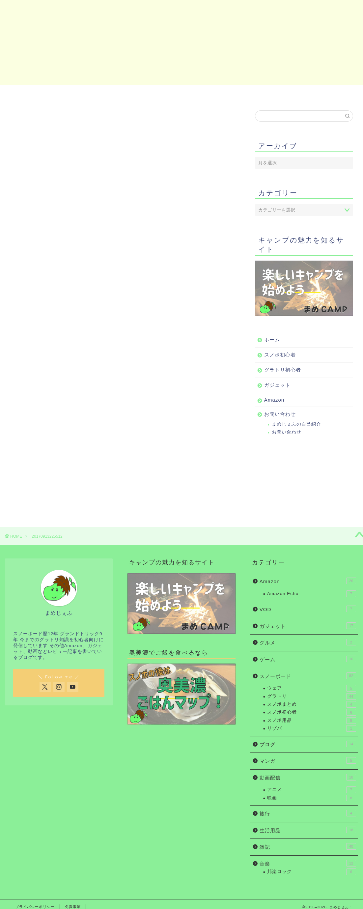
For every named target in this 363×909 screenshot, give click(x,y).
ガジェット (207, 93)
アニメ (311, 789)
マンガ (308, 760)
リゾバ (311, 728)
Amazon (267, 93)
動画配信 (308, 777)
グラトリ (311, 696)
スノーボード (308, 675)
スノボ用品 (311, 720)
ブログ (308, 744)
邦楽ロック (311, 871)
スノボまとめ (311, 704)
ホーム (35, 93)
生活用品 (308, 830)
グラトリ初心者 (149, 93)
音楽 (308, 863)
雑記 (308, 846)
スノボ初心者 (92, 93)
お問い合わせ (328, 93)
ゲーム (308, 659)
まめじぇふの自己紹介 (296, 424)
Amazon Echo (311, 593)
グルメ (308, 642)
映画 (311, 798)
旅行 (308, 813)
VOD (308, 609)
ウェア (311, 688)
